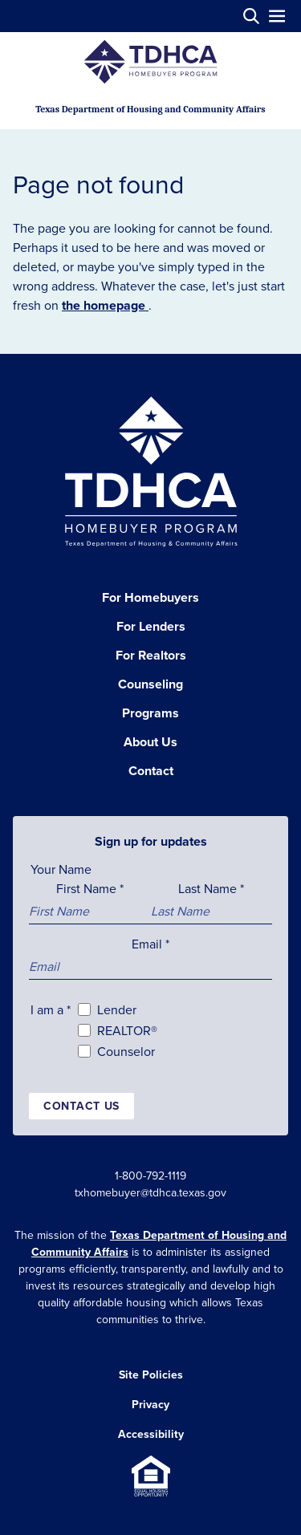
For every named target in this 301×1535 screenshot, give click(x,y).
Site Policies (151, 1374)
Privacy (150, 1404)
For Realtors (151, 655)
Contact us (81, 1106)
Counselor (126, 1051)
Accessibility (151, 1434)
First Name (90, 888)
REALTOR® (127, 1030)
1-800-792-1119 (150, 1175)
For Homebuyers (150, 597)
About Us (150, 742)
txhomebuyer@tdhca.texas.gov (150, 1192)
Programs (150, 713)
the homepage (105, 305)
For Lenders (150, 626)
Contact (150, 770)
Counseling (150, 684)
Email (150, 943)
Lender (116, 1009)
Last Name (211, 888)
